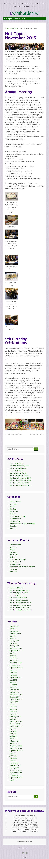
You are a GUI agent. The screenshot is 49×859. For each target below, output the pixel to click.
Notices (12, 514)
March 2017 (14, 658)
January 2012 (14, 768)
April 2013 (13, 736)
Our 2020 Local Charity (18, 473)
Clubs (44, 4)
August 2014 (14, 702)
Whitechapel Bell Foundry (15, 434)
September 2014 (16, 699)
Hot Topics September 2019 (20, 485)
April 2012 (13, 760)
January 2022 (14, 626)
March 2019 (14, 638)
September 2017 (16, 650)
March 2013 (14, 738)
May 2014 (13, 709)
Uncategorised (15, 519)
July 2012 (13, 753)
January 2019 (14, 641)
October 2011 (15, 775)
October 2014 (15, 697)
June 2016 (13, 672)
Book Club (13, 504)
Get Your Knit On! (36, 434)
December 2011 (16, 770)
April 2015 (13, 685)
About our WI (15, 4)
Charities (33, 6)
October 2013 (15, 724)
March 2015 (14, 687)
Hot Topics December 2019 (20, 478)
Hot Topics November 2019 (20, 480)
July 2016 (13, 670)
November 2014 (16, 694)
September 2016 (16, 668)
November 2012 (16, 748)
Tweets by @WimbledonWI (24, 841)
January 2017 (14, 660)
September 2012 (16, 751)
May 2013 (13, 734)
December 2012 (16, 746)
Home (7, 28)
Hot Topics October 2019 (19, 483)
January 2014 (14, 719)
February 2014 (15, 716)
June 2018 (13, 643)
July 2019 (13, 636)
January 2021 (14, 631)
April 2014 (13, 711)
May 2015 (13, 682)
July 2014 (13, 704)
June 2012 (13, 755)
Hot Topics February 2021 (20, 466)
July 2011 (13, 780)
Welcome (7, 4)
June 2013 (13, 731)
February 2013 (15, 741)
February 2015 (15, 690)
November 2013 (16, 721)
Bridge (12, 506)
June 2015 (13, 680)
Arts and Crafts (15, 501)
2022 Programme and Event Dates (31, 4)
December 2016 (16, 663)
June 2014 (13, 707)
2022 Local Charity (16, 463)
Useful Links (16, 6)
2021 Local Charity (16, 470)
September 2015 (16, 677)
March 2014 (14, 714)
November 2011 (16, 773)
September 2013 (16, 726)
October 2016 (15, 665)
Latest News (25, 6)
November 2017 (16, 648)
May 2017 (13, 655)
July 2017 (13, 653)
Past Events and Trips (18, 516)
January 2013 (14, 743)
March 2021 (14, 628)
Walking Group (15, 521)
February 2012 (15, 765)
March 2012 (14, 763)
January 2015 (14, 692)
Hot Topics (14, 28)
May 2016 (13, 675)
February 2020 (15, 633)
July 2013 (13, 729)
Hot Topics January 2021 (19, 468)
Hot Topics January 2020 (19, 475)
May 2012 (13, 758)
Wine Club (13, 528)
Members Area (23, 848)
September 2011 (16, 777)
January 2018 (14, 646)
